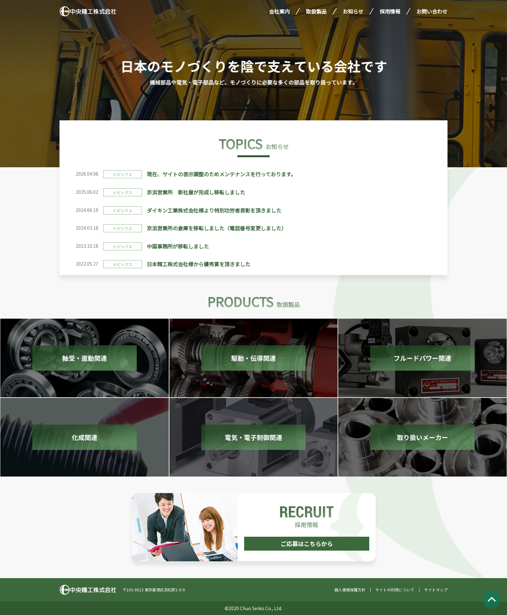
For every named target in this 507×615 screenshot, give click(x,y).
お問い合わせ (432, 11)
